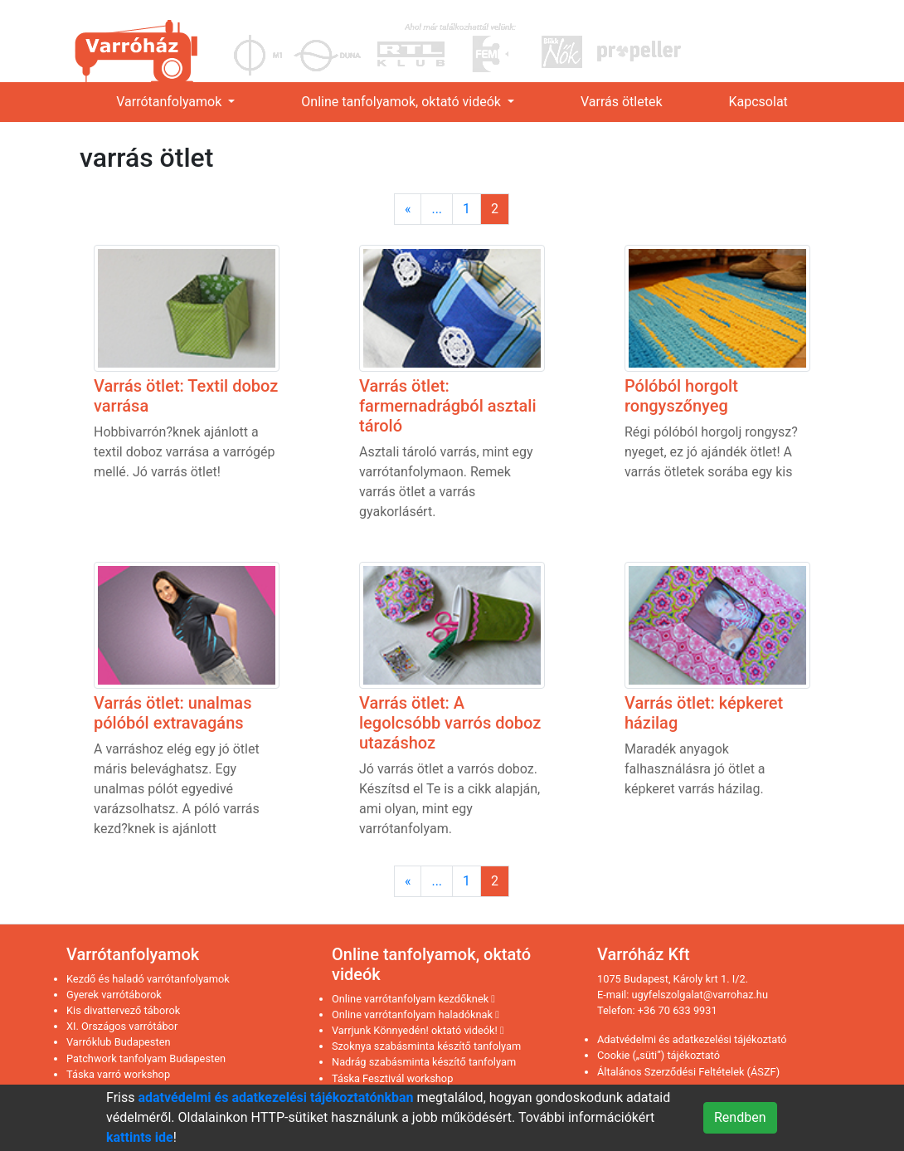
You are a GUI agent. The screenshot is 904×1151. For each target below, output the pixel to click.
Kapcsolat (758, 102)
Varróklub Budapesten (118, 1042)
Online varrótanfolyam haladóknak (415, 1014)
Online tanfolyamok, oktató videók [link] (402, 102)
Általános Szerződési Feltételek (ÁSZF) (688, 1072)
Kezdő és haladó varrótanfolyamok (148, 979)
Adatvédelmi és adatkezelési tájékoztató (692, 1039)
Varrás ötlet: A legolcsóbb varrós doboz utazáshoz (450, 723)
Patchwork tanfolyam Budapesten (146, 1058)
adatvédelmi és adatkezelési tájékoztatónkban (275, 1097)
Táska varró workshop (118, 1074)
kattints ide (139, 1137)
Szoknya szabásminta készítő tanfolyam (426, 1046)
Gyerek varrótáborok (114, 994)
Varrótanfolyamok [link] (170, 102)
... (436, 209)
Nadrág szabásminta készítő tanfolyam (424, 1062)
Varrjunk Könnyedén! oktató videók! (418, 1030)
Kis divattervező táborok (123, 1010)
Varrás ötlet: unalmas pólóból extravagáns (172, 713)
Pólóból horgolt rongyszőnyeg (681, 396)
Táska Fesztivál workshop (392, 1078)
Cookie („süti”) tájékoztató (658, 1055)
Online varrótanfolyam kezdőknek (413, 998)
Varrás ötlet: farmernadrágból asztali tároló (448, 406)
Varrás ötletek (622, 102)
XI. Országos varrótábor (121, 1026)
